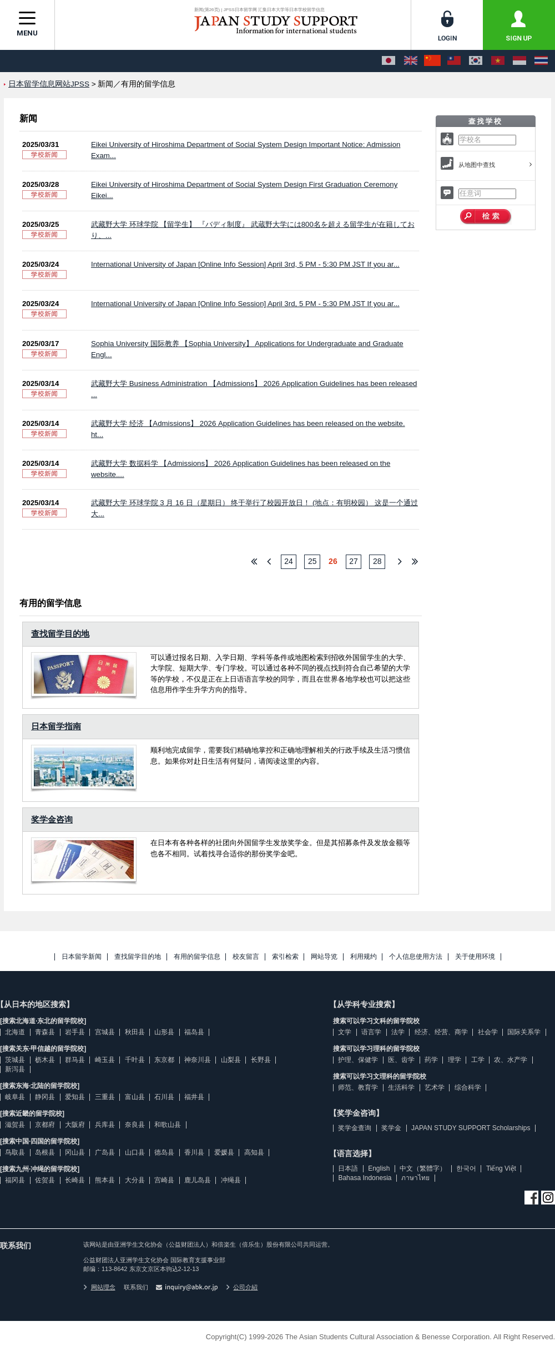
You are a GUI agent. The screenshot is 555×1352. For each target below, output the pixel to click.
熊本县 (105, 1180)
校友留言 (246, 956)
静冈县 (45, 1097)
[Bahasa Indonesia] (519, 61)
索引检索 (285, 956)
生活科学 (401, 1087)
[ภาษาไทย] (541, 61)
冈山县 (75, 1152)
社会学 (488, 1032)
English (379, 1168)
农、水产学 (510, 1060)
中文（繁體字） (423, 1168)
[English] (410, 61)
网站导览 (324, 956)
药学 (431, 1060)
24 (288, 561)
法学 (398, 1032)
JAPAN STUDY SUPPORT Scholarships (471, 1128)
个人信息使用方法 (415, 956)
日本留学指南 (56, 726)
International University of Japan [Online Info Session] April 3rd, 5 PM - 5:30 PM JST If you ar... (245, 264)
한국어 (466, 1168)
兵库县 (105, 1125)
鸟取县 (15, 1152)
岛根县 (45, 1152)
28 (377, 561)
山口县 (135, 1152)
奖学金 (391, 1128)
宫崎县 (164, 1180)
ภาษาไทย (415, 1178)
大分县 (135, 1180)
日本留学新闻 (82, 956)
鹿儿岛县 (197, 1180)
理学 (454, 1060)
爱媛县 (224, 1152)
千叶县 (135, 1060)
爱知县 (75, 1097)
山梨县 (231, 1060)
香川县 (194, 1152)
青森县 (45, 1032)
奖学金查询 (354, 1128)
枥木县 (45, 1060)
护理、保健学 (358, 1060)
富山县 (135, 1097)
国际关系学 (524, 1032)
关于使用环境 (475, 956)
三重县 (105, 1097)
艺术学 (435, 1087)
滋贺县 (15, 1125)
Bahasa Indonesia (364, 1178)
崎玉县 (105, 1060)
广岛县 (105, 1152)
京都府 (45, 1125)
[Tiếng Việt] (498, 61)
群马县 (75, 1060)
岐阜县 (15, 1097)
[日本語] (388, 61)
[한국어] (475, 61)
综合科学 (468, 1087)
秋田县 (135, 1032)
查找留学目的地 (60, 633)
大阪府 (75, 1125)
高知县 (254, 1152)
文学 (344, 1032)
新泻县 (15, 1069)
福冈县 (15, 1180)
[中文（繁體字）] (454, 61)
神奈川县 (197, 1060)
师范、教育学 (358, 1087)
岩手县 (75, 1032)
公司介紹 (242, 1287)
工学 (478, 1060)
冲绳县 (231, 1180)
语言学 (371, 1032)
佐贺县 (45, 1180)
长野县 (261, 1060)
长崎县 (75, 1180)
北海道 (15, 1032)
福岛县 (194, 1032)
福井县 (194, 1097)
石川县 (164, 1097)
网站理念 (99, 1287)
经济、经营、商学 (441, 1032)
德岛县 (164, 1152)
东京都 (164, 1060)
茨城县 (15, 1060)
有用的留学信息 (197, 956)
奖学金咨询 (52, 819)
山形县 (164, 1032)
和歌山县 (167, 1125)
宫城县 (105, 1032)
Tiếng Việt (501, 1168)
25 (312, 561)
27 (353, 561)
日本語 (348, 1168)
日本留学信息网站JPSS (48, 84)
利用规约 (363, 956)
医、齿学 (401, 1060)
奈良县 (135, 1125)
